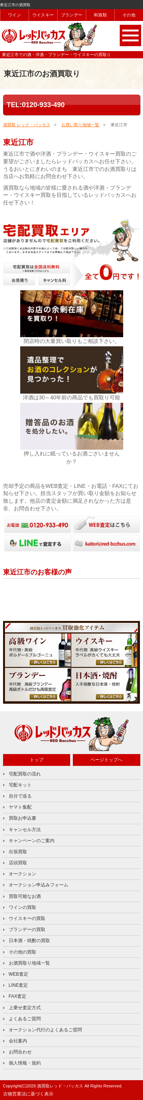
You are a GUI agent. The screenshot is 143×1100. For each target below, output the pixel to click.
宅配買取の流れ (25, 774)
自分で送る (20, 796)
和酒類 (100, 15)
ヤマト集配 (20, 807)
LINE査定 (18, 985)
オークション (22, 873)
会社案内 (18, 1041)
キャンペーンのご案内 (32, 840)
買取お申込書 (22, 818)
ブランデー (71, 15)
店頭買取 (18, 862)
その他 (128, 15)
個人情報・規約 (25, 1063)
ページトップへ (106, 759)
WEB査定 (18, 974)
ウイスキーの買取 (27, 918)
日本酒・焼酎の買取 (29, 940)
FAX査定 (18, 996)
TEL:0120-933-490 (36, 105)
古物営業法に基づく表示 (28, 1094)
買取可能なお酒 (25, 896)
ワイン (14, 15)
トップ (36, 759)
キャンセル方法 (25, 829)
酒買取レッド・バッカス (60, 1086)
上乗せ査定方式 (25, 1007)
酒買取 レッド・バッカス (26, 124)
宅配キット (20, 785)
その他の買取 (22, 952)
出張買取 (18, 851)
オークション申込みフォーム (38, 885)
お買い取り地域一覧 (80, 124)
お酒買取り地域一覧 (29, 963)
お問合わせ (20, 1052)
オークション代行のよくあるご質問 (45, 1029)
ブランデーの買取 (27, 929)
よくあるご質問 (25, 1018)
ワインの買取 (22, 907)
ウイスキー (43, 15)
